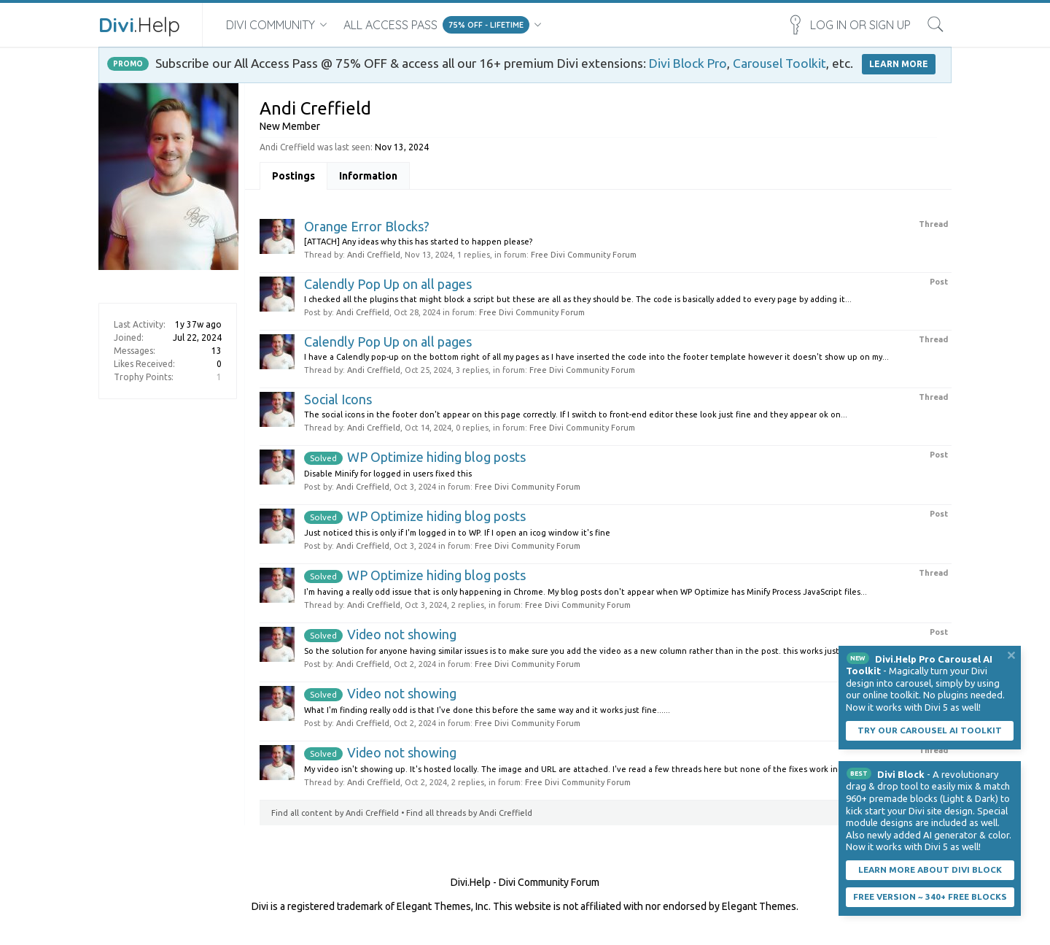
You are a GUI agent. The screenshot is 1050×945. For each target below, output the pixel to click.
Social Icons (338, 399)
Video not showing (380, 634)
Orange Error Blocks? (366, 226)
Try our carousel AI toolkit (930, 730)
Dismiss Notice (1011, 655)
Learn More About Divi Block (930, 869)
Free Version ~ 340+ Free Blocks (930, 896)
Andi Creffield (373, 254)
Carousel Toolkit (779, 63)
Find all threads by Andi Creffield (469, 813)
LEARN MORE (898, 64)
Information (368, 176)
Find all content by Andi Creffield (335, 813)
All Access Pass (390, 25)
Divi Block (901, 774)
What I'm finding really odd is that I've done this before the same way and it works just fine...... (487, 710)
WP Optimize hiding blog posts (415, 457)
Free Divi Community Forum (584, 254)
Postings (293, 176)
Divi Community (270, 25)
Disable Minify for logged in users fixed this (388, 473)
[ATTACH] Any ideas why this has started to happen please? (418, 241)
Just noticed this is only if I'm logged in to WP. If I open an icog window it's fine (457, 532)
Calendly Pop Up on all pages (388, 284)
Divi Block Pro (688, 63)
